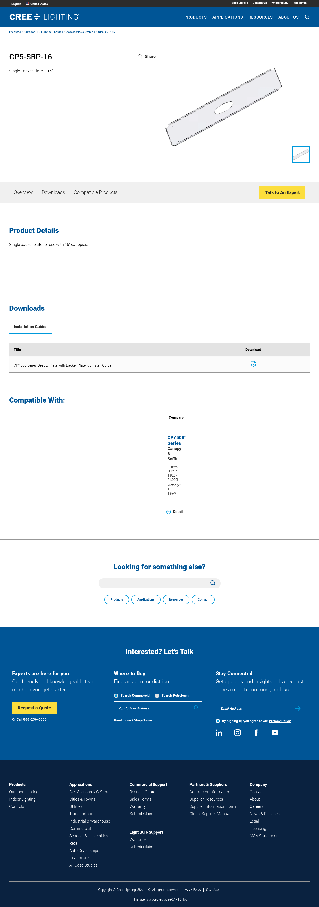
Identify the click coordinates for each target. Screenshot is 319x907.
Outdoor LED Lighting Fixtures (43, 32)
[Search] (307, 17)
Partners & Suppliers (208, 784)
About (255, 799)
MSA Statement (264, 835)
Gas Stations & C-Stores (90, 791)
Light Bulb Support (146, 832)
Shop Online (143, 720)
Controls (16, 806)
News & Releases (265, 813)
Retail (74, 843)
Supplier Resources (206, 799)
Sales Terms (140, 799)
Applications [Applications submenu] (227, 17)
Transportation (82, 813)
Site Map (212, 890)
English (16, 4)
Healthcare (79, 857)
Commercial (80, 828)
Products (15, 32)
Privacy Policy (280, 721)
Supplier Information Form (212, 806)
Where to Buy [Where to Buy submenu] (279, 2)
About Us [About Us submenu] (288, 17)
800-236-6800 (35, 719)
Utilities (75, 806)
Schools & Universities (88, 835)
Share (146, 56)
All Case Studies (83, 865)
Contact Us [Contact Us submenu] (260, 2)
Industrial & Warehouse (89, 821)
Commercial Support (148, 784)
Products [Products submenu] (195, 17)
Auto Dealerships (84, 850)
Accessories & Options (80, 32)
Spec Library (240, 2)
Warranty (138, 806)
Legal (254, 821)
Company (258, 784)
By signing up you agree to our (256, 721)
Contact (203, 599)
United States (37, 4)
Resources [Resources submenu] (261, 17)
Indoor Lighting (22, 799)
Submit (298, 708)
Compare (170, 417)
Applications (146, 599)
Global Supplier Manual (209, 813)
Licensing (258, 828)
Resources (176, 599)
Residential (300, 2)
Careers (256, 806)
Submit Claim (141, 813)
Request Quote (142, 791)
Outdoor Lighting (23, 791)
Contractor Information (209, 791)
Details (175, 512)
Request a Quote (34, 708)
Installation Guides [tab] (30, 326)
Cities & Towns (82, 799)
